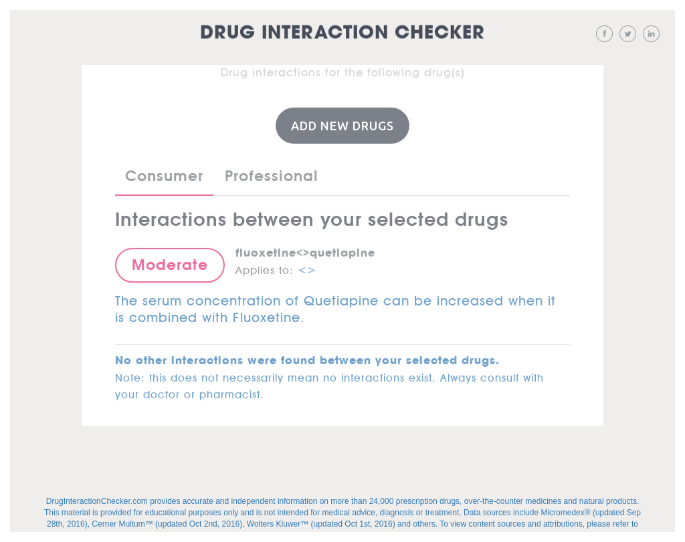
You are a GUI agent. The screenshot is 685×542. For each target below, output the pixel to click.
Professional (271, 175)
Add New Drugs (342, 125)
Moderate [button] (170, 264)
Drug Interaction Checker (342, 33)
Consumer (164, 175)
